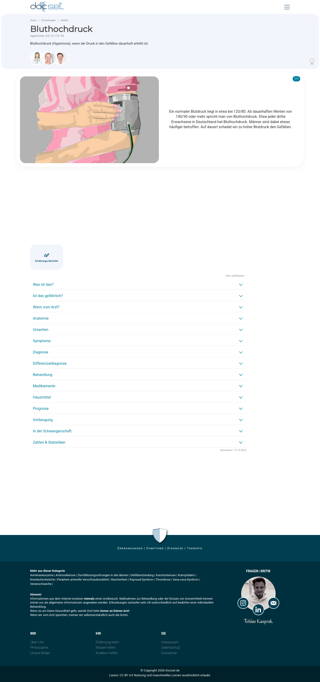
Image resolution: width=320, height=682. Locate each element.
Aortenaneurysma (41, 575)
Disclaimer (169, 653)
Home (33, 20)
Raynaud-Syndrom (141, 579)
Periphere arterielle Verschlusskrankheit (83, 579)
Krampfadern (186, 575)
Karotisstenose (166, 575)
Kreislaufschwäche (42, 579)
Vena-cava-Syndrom (186, 579)
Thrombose (162, 579)
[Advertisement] (138, 206)
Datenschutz (170, 647)
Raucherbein (119, 579)
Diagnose (175, 548)
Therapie (194, 548)
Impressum (170, 642)
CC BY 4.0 (126, 675)
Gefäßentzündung (142, 575)
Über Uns (37, 642)
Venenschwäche (40, 584)
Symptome (155, 548)
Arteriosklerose (66, 575)
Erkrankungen (48, 20)
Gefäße (64, 20)
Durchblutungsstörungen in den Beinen (103, 575)
